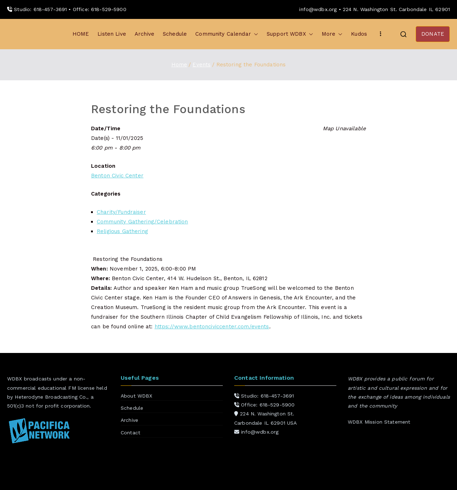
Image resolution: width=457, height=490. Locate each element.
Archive (144, 34)
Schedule (175, 34)
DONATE (432, 34)
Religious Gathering (122, 231)
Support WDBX (290, 34)
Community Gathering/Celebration (142, 221)
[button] (254, 34)
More (332, 34)
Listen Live (111, 34)
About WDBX (136, 396)
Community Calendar (226, 34)
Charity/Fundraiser (121, 212)
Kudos (359, 34)
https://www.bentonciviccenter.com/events (212, 326)
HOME (80, 34)
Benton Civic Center (117, 175)
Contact (130, 432)
